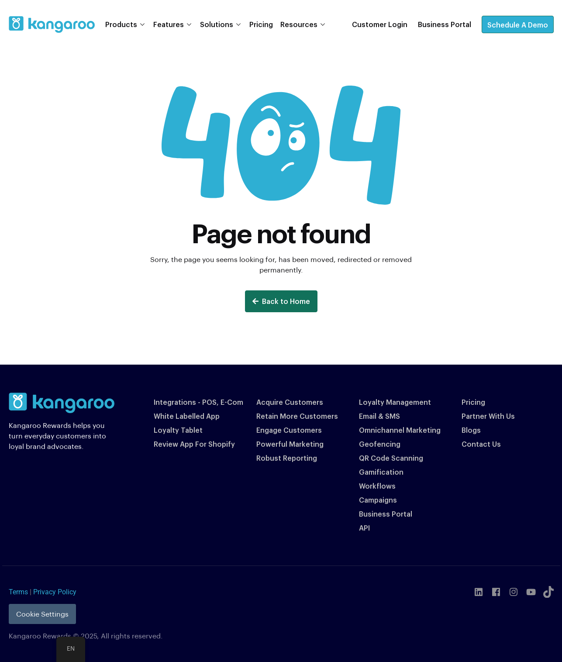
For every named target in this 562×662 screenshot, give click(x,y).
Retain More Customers (297, 416)
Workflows (377, 486)
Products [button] (121, 24)
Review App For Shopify (194, 444)
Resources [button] (298, 24)
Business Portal (385, 514)
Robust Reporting (286, 458)
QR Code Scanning (391, 458)
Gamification (381, 472)
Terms (18, 592)
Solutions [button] (216, 24)
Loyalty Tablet (178, 430)
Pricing (261, 24)
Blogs (471, 430)
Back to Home (281, 301)
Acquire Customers (289, 402)
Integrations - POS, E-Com (198, 402)
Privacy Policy (54, 592)
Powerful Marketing (290, 444)
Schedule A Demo (517, 25)
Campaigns (378, 500)
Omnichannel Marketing (400, 430)
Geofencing (379, 444)
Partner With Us (488, 416)
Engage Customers (289, 430)
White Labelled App (187, 416)
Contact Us (481, 444)
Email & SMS (379, 416)
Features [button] (168, 24)
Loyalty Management (395, 402)
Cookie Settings (42, 614)
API (364, 528)
